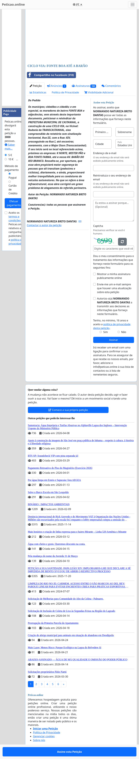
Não (123, 332)
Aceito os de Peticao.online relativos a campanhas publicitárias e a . (17, 228)
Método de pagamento (12, 168)
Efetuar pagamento (14, 203)
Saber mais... (10, 146)
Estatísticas (38, 92)
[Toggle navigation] (132, 4)
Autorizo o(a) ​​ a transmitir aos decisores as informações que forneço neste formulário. (114, 306)
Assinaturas (84, 86)
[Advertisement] (81, 36)
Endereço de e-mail (104, 153)
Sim (105, 332)
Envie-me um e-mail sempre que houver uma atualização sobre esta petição (114, 288)
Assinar (113, 340)
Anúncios (56, 86)
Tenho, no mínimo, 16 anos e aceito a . (111, 324)
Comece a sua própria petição (68, 410)
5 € (10, 155)
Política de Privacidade (65, 92)
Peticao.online (13, 4)
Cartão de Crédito (13, 189)
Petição (36, 86)
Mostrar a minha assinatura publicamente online (113, 276)
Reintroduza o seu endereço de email (112, 177)
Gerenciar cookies (44, 736)
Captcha (98, 226)
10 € (11, 159)
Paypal (13, 177)
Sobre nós (39, 740)
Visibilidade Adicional (98, 92)
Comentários (111, 86)
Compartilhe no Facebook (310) (50, 75)
